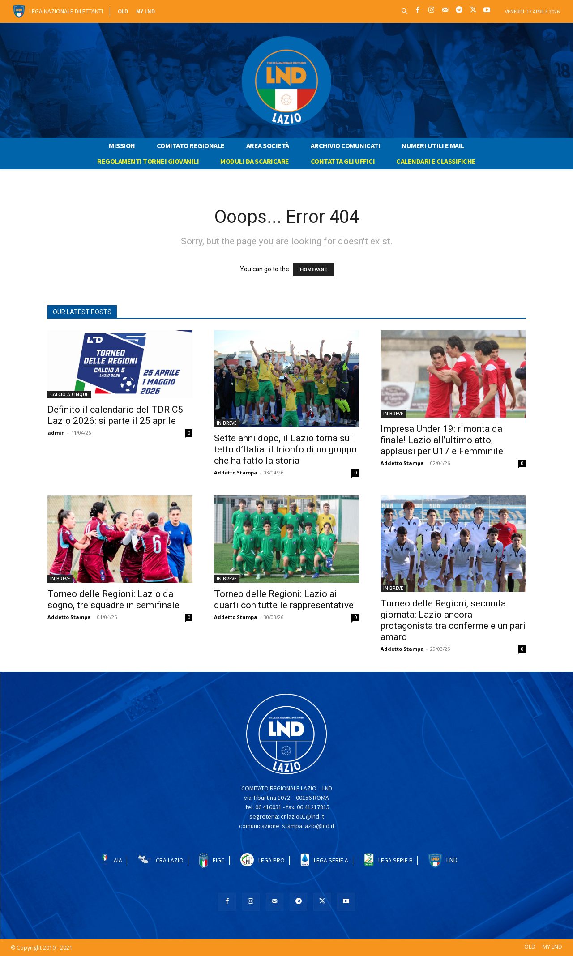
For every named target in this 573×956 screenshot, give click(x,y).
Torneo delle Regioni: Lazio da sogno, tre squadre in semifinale (113, 599)
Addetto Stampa (235, 472)
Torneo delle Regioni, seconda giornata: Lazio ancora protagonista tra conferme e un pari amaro (453, 620)
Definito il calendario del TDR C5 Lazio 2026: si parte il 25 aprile (115, 415)
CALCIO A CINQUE (69, 394)
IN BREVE (226, 423)
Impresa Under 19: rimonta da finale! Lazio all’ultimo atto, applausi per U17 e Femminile (442, 440)
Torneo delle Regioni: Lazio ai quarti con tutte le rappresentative (284, 599)
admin (56, 432)
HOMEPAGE (313, 270)
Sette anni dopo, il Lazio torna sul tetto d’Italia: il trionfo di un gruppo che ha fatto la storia (285, 449)
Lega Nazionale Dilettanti (66, 11)
